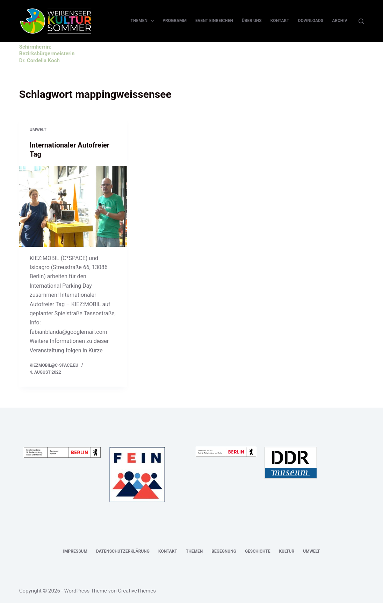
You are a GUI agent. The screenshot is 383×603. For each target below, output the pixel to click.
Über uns (252, 20)
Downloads (311, 20)
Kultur (286, 551)
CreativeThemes (137, 591)
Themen (144, 21)
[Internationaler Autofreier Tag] (73, 206)
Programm (174, 20)
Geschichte (257, 551)
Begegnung (223, 551)
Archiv (339, 20)
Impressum (75, 551)
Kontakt (279, 20)
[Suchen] (361, 21)
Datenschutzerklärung (123, 551)
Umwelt (38, 129)
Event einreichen (214, 20)
